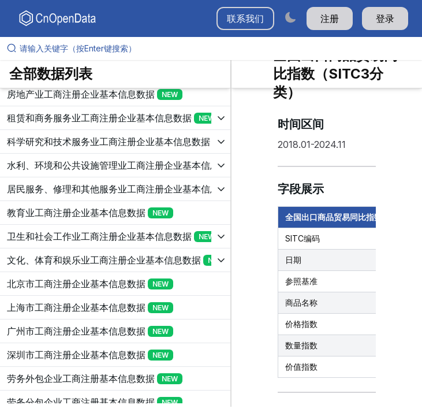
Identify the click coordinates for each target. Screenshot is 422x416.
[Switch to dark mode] (290, 17)
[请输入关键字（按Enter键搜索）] (215, 48)
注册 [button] (329, 18)
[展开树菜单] (115, 94)
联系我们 (245, 18)
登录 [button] (385, 18)
